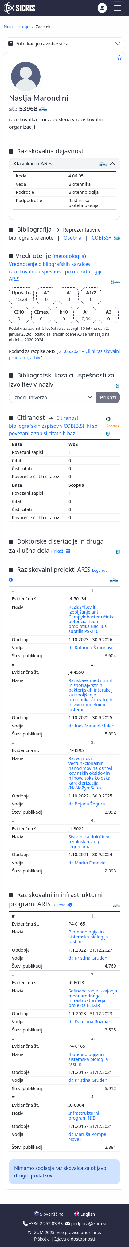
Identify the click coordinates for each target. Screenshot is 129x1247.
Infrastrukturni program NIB (83, 1115)
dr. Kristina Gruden (88, 958)
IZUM (39, 1232)
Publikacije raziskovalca (38, 43)
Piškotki (42, 1239)
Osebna (73, 237)
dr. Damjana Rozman (90, 1021)
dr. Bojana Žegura (87, 804)
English (84, 1214)
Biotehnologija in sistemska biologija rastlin (88, 937)
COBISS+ (101, 237)
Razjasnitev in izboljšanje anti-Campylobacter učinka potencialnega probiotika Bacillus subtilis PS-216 (91, 619)
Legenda (62, 904)
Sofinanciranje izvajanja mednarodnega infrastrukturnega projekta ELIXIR (92, 998)
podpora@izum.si (85, 1223)
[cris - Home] (19, 8)
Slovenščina (49, 1214)
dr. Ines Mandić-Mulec (91, 726)
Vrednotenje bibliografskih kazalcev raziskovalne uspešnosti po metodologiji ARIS (55, 271)
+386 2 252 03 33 (43, 1223)
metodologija (69, 256)
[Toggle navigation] (117, 8)
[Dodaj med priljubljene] (119, 57)
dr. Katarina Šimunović (92, 647)
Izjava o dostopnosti (74, 1239)
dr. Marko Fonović (87, 863)
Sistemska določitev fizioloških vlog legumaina (88, 841)
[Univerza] (52, 397)
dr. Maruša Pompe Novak (87, 1136)
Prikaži (60, 551)
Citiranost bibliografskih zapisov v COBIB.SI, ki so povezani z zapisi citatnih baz (53, 426)
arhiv (35, 357)
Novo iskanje (16, 26)
